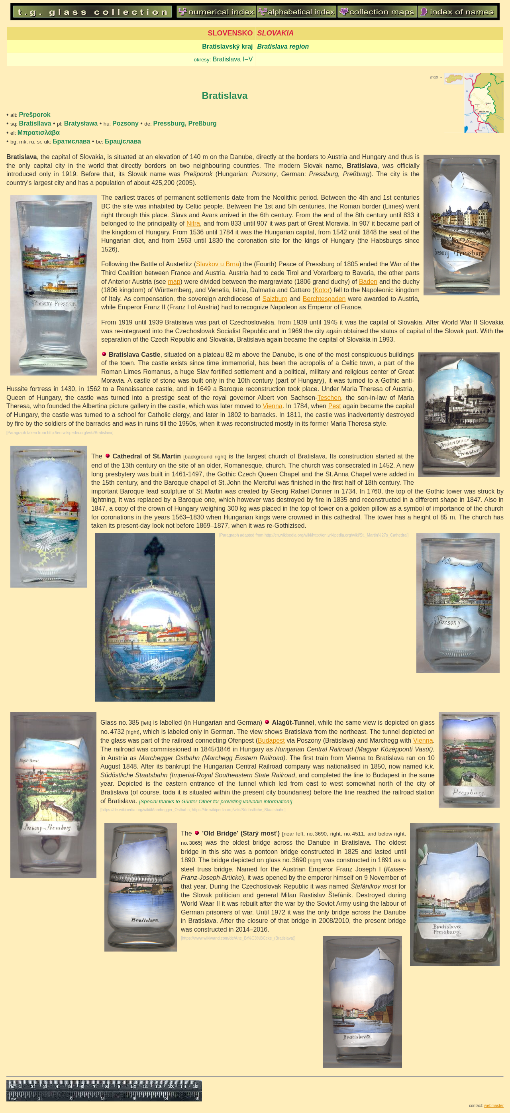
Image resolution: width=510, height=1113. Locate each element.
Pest (334, 406)
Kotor (322, 290)
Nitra (193, 223)
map (174, 281)
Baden (368, 281)
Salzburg (275, 298)
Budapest (271, 740)
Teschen (329, 397)
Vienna (272, 406)
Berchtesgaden (324, 298)
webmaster (494, 1105)
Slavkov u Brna (217, 264)
